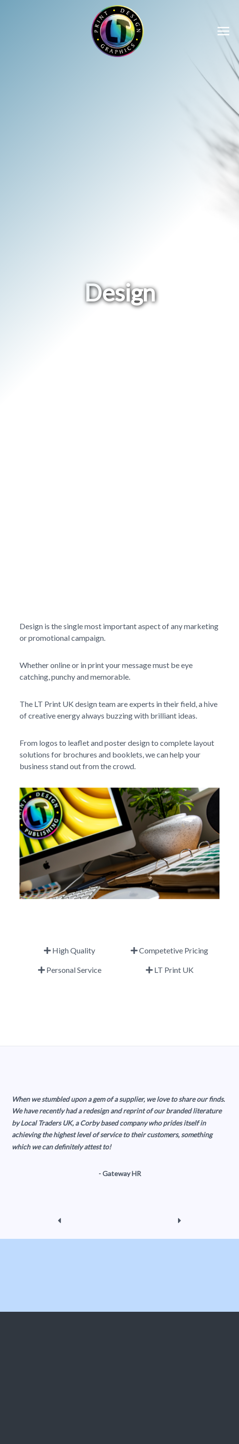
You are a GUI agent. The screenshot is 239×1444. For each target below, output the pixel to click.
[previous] (59, 1220)
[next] (179, 1220)
